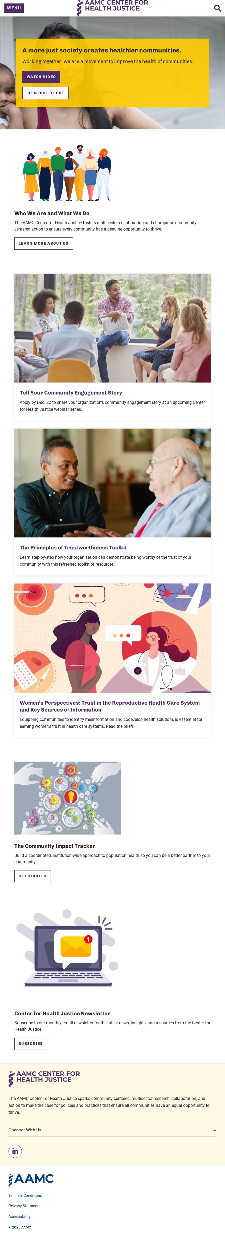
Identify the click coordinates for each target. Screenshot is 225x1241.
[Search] (217, 8)
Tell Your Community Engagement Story (71, 392)
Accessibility (20, 1217)
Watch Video (41, 77)
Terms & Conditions (25, 1196)
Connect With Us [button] (112, 1130)
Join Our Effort (45, 93)
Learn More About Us (44, 243)
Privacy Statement (25, 1206)
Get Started (33, 876)
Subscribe (31, 1043)
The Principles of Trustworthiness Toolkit (73, 547)
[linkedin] (15, 1151)
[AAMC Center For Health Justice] (112, 8)
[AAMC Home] (31, 1180)
